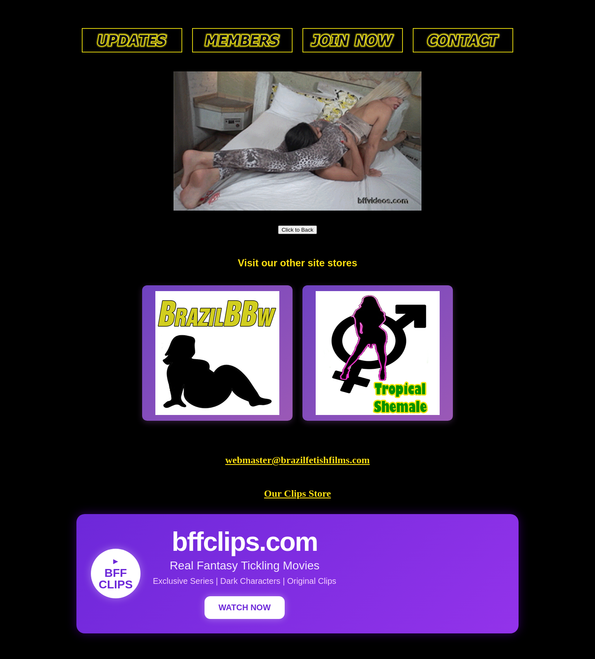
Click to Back (297, 230)
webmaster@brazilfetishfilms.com (297, 460)
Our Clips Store (297, 493)
